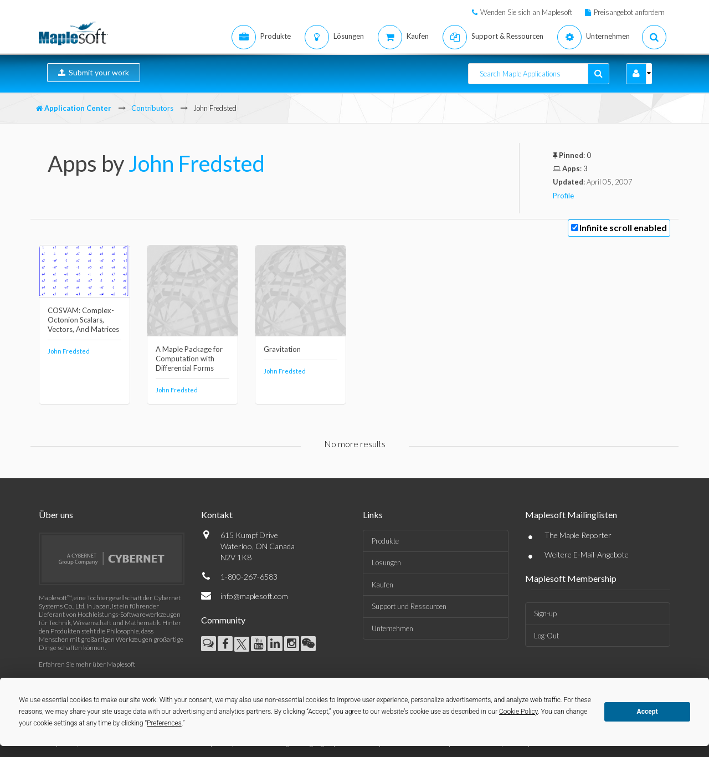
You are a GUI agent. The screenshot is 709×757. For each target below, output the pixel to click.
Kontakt (217, 514)
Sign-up (545, 613)
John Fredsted (197, 163)
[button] (636, 73)
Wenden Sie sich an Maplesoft (526, 12)
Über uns (56, 514)
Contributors (152, 108)
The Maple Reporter (578, 535)
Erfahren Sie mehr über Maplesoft (87, 664)
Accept (647, 711)
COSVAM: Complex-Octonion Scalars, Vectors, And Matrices (83, 320)
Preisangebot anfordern (629, 12)
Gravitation (282, 349)
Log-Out (546, 635)
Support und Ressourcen (409, 606)
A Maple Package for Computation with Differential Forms (189, 358)
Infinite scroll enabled (623, 227)
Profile (563, 195)
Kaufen (382, 584)
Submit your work (93, 72)
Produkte (385, 540)
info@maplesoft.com (254, 596)
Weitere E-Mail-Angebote (586, 554)
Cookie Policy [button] (518, 711)
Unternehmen (392, 628)
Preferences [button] (164, 723)
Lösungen (386, 562)
